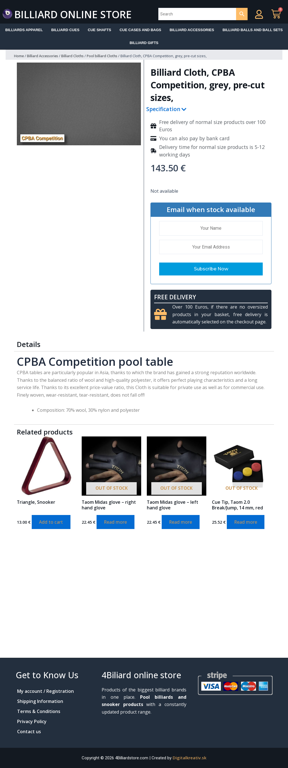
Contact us (29, 731)
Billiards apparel (24, 30)
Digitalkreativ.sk (189, 757)
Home (19, 56)
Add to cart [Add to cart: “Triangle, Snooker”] (52, 523)
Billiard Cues (65, 30)
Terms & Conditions (38, 711)
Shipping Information (40, 701)
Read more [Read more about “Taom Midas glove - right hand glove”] (116, 523)
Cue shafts (99, 30)
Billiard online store (80, 14)
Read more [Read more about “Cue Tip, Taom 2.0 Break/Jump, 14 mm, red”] (247, 523)
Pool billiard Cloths (110, 56)
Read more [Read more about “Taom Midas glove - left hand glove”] (181, 523)
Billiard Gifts (144, 43)
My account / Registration (45, 691)
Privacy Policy (32, 721)
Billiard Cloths (77, 56)
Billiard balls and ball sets (253, 30)
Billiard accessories (192, 30)
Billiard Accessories (45, 56)
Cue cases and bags (140, 30)
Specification (162, 109)
